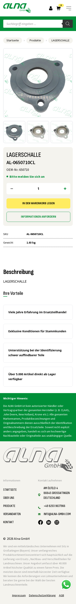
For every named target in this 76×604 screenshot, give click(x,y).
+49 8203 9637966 (54, 506)
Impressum (19, 595)
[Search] (68, 24)
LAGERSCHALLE (60, 40)
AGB (61, 595)
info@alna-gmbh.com (57, 514)
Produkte (35, 40)
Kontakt (8, 522)
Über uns (8, 498)
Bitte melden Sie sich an (27, 176)
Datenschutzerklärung (42, 595)
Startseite (12, 40)
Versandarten (12, 514)
